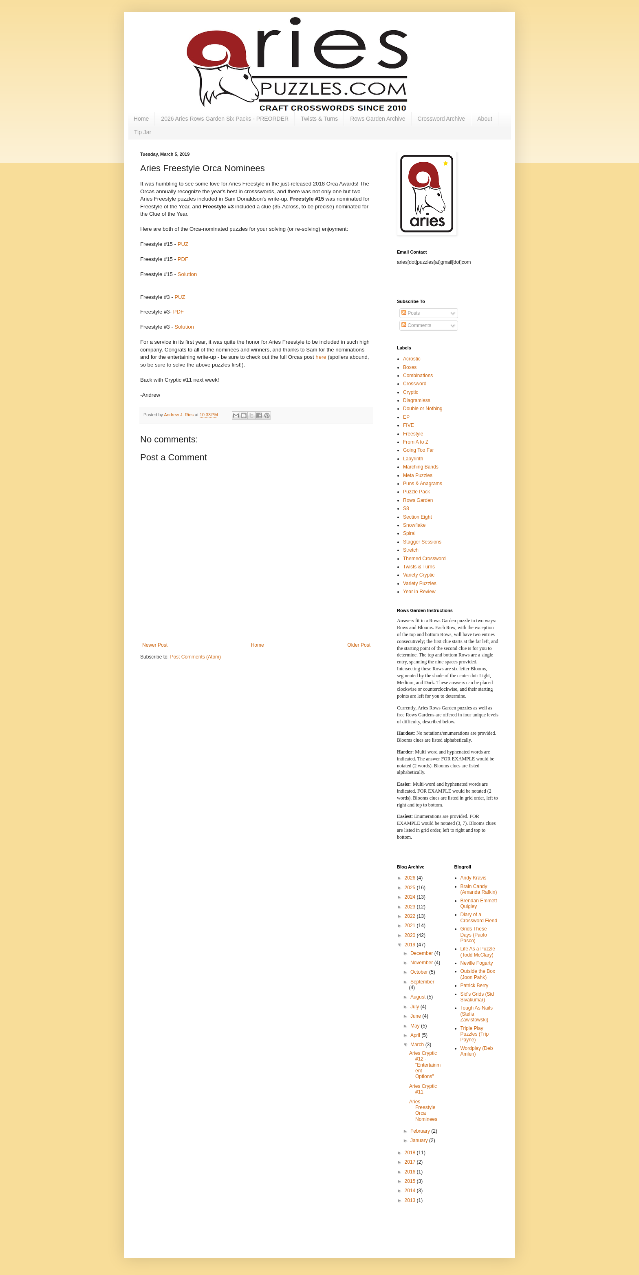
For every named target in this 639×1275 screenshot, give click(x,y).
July (415, 1007)
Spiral (409, 533)
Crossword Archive (441, 118)
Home (141, 118)
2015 (411, 1181)
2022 (411, 916)
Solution (187, 274)
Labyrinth (413, 459)
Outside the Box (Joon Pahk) (478, 974)
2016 (411, 1172)
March (417, 1044)
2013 (411, 1200)
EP (406, 417)
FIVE (408, 425)
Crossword (414, 384)
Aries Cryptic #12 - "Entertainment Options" (425, 1065)
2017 (411, 1162)
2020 (411, 935)
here (320, 357)
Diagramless (416, 400)
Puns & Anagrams (422, 483)
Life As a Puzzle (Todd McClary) (478, 951)
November (422, 963)
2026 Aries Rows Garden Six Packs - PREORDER (225, 118)
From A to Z (415, 442)
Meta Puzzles (417, 475)
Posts (410, 313)
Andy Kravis (474, 878)
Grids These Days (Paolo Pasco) (474, 935)
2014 (411, 1190)
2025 (411, 888)
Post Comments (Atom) (195, 657)
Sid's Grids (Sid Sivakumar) (477, 997)
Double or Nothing (423, 408)
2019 (411, 945)
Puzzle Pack (416, 492)
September (422, 982)
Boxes (409, 367)
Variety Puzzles (419, 583)
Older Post (358, 645)
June (416, 1016)
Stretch (411, 550)
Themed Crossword (424, 558)
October (419, 972)
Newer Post (154, 645)
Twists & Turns (319, 118)
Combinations (418, 375)
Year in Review (419, 591)
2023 (411, 907)
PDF (183, 259)
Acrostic (412, 359)
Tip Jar (142, 132)
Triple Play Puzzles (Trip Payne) (475, 1034)
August (418, 997)
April (415, 1035)
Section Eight (417, 517)
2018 (411, 1153)
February (420, 1131)
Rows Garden (418, 500)
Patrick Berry (475, 985)
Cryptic (410, 392)
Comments (416, 325)
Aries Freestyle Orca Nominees (423, 1110)
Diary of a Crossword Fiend (479, 917)
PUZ (183, 244)
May (415, 1026)
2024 (411, 897)
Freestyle (413, 434)
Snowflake (414, 525)
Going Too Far (418, 450)
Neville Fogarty (477, 963)
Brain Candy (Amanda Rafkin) (479, 889)
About (484, 118)
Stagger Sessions (422, 542)
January (419, 1140)
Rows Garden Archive (377, 118)
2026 (411, 878)
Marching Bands (420, 467)
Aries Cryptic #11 (423, 1089)
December (422, 953)
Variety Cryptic (418, 575)
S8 (406, 508)
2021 (411, 925)
